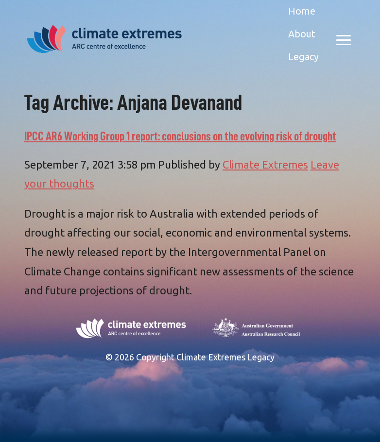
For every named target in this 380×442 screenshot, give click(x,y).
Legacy (303, 56)
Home (301, 11)
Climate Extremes (265, 164)
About (301, 33)
